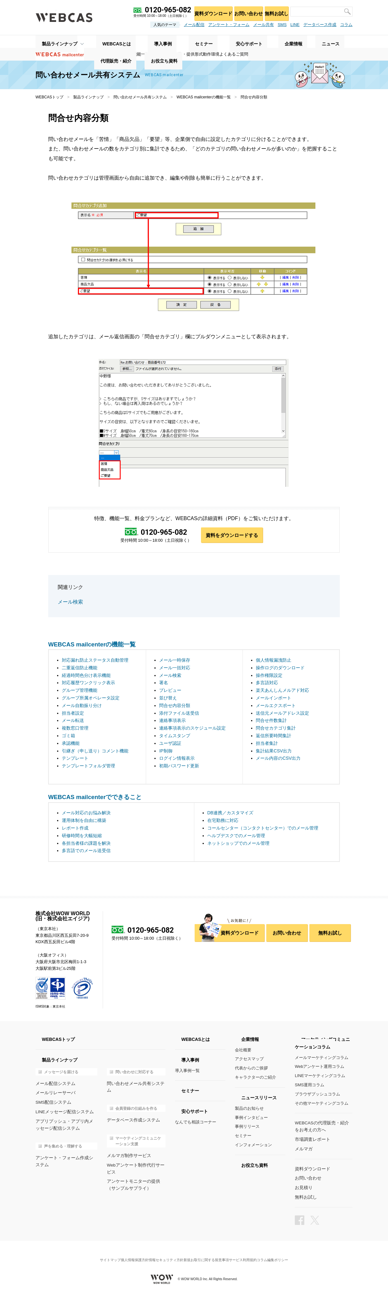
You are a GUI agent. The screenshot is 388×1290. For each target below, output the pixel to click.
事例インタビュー (251, 1118)
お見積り (303, 1186)
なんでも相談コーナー (195, 1122)
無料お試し (274, 11)
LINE (295, 24)
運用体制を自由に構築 (84, 821)
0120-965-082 (162, 532)
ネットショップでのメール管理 (238, 843)
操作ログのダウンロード (280, 668)
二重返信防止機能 (79, 668)
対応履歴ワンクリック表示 (88, 683)
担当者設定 (73, 713)
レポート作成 (75, 828)
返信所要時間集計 (273, 736)
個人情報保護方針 (127, 1253)
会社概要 (243, 1050)
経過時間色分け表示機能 (86, 675)
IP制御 (165, 751)
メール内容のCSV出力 (278, 758)
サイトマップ (97, 1253)
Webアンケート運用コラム (320, 1067)
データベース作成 (319, 24)
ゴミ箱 (68, 736)
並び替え (168, 698)
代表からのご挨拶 (251, 1068)
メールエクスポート (276, 706)
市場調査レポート (311, 1139)
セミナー (243, 1136)
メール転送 (73, 721)
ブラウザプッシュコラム (317, 1094)
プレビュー (170, 690)
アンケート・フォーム (228, 24)
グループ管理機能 (79, 690)
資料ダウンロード (203, 11)
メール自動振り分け (82, 706)
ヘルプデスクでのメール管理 (236, 836)
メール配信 (194, 24)
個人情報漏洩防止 (273, 660)
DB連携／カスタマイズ (230, 813)
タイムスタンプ (174, 736)
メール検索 (69, 602)
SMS (282, 24)
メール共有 (263, 24)
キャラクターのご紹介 (255, 1077)
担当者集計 (267, 743)
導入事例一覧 (187, 1071)
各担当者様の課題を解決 (86, 843)
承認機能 (71, 743)
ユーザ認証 (170, 743)
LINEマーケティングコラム (320, 1076)
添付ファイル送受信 (179, 713)
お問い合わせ (242, 11)
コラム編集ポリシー (285, 1253)
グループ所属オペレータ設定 (91, 698)
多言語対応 (267, 683)
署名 (163, 683)
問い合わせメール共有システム (140, 97)
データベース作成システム (131, 1113)
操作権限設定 (269, 675)
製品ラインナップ (53, 41)
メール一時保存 (174, 660)
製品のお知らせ (249, 1109)
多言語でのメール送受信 (86, 851)
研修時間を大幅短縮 (82, 836)
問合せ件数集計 (271, 721)
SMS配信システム (52, 1102)
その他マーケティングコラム (321, 1103)
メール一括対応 (174, 668)
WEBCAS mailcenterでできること (95, 797)
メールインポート (273, 698)
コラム (346, 24)
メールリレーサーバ (54, 1092)
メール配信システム (54, 1084)
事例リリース (247, 1127)
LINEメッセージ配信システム (63, 1111)
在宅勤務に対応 (222, 821)
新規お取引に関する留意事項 (208, 1253)
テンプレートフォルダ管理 (88, 766)
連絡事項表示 (172, 721)
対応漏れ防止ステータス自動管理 (95, 660)
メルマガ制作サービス (127, 1148)
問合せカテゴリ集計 (276, 728)
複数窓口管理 (75, 728)
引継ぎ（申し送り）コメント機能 (95, 751)
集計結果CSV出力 (274, 751)
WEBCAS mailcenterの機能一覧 (204, 97)
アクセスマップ (249, 1059)
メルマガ (303, 1148)
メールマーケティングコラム (321, 1058)
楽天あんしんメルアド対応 (282, 690)
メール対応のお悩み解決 (86, 813)
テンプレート (75, 758)
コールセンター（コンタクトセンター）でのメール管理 (262, 828)
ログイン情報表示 (177, 758)
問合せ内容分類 (174, 706)
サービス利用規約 (251, 1253)
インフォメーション (253, 1145)
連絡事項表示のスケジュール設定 (192, 728)
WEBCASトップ (49, 97)
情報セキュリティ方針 (163, 1253)
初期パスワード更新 (179, 766)
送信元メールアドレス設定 (282, 713)
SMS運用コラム (309, 1085)
